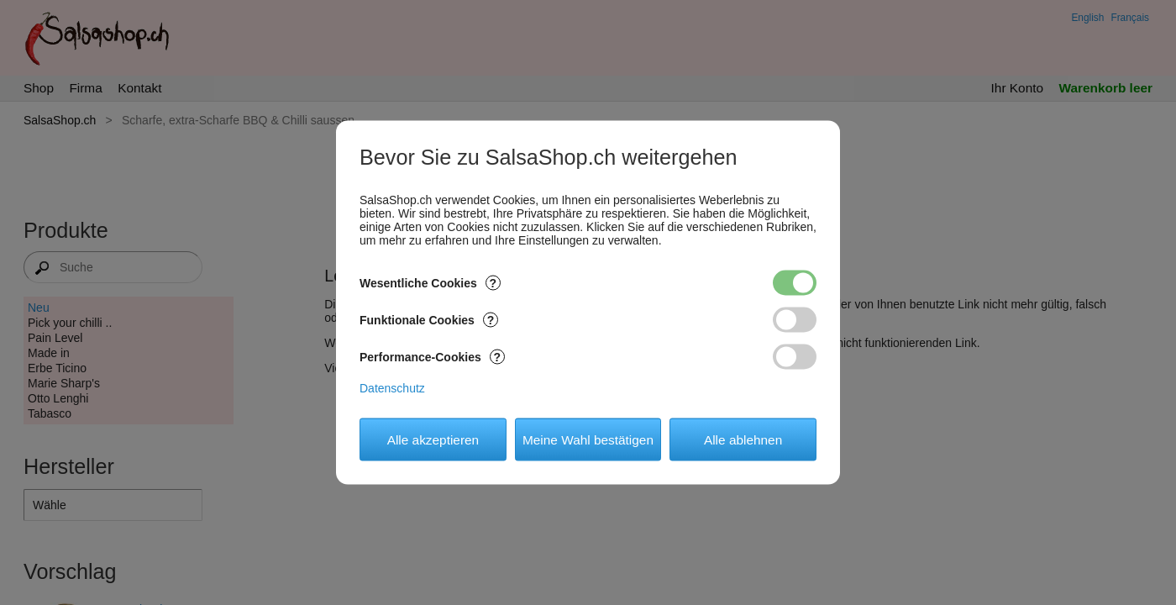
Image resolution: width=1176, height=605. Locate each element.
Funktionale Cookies (429, 320)
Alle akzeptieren (433, 439)
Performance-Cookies (432, 357)
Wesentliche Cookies (430, 283)
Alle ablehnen (743, 439)
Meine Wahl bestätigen (588, 439)
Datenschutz (392, 388)
